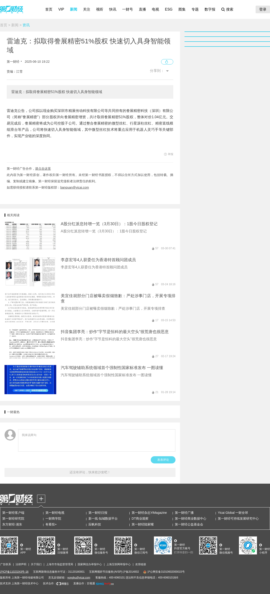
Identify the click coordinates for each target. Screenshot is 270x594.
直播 (142, 9)
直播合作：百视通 (84, 583)
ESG (169, 9)
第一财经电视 (54, 512)
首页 (48, 9)
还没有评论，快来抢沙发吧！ (90, 472)
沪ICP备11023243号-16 (14, 571)
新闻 (73, 9)
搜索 (229, 9)
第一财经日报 (97, 512)
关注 (86, 9)
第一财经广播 (184, 512)
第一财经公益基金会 (189, 524)
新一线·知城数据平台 (103, 518)
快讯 (112, 9)
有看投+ (51, 524)
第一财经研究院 (13, 518)
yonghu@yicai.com (78, 577)
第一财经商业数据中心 (190, 518)
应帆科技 (94, 524)
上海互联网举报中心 (118, 564)
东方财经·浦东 (12, 524)
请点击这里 (43, 168)
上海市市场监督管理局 (59, 564)
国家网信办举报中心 (90, 564)
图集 (182, 9)
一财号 (127, 9)
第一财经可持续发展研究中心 (238, 518)
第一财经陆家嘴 (143, 524)
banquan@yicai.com (74, 187)
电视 (155, 9)
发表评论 (163, 459)
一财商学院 (53, 518)
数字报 (210, 9)
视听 (99, 9)
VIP (61, 9)
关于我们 (36, 564)
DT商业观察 (140, 518)
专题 (195, 9)
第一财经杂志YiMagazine (149, 512)
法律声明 (21, 564)
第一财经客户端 (13, 512)
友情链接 (140, 564)
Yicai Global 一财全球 (233, 512)
